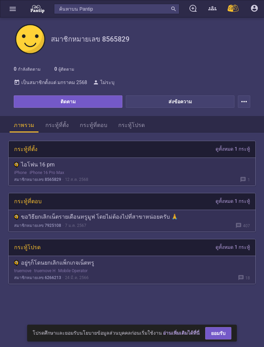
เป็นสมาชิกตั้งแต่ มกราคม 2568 (50, 82)
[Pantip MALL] (233, 8)
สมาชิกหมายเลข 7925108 (37, 225)
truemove (22, 270)
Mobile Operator (73, 270)
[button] (12, 8)
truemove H (44, 270)
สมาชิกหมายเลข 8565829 (37, 179)
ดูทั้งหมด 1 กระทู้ (233, 149)
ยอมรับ (218, 333)
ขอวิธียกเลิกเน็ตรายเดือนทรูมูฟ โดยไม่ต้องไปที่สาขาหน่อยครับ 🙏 (96, 216)
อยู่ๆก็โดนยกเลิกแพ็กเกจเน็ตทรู (54, 262)
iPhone (20, 172)
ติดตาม (68, 101)
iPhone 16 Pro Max (47, 172)
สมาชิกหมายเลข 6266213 (37, 277)
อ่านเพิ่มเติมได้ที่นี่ (181, 333)
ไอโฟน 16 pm (34, 164)
